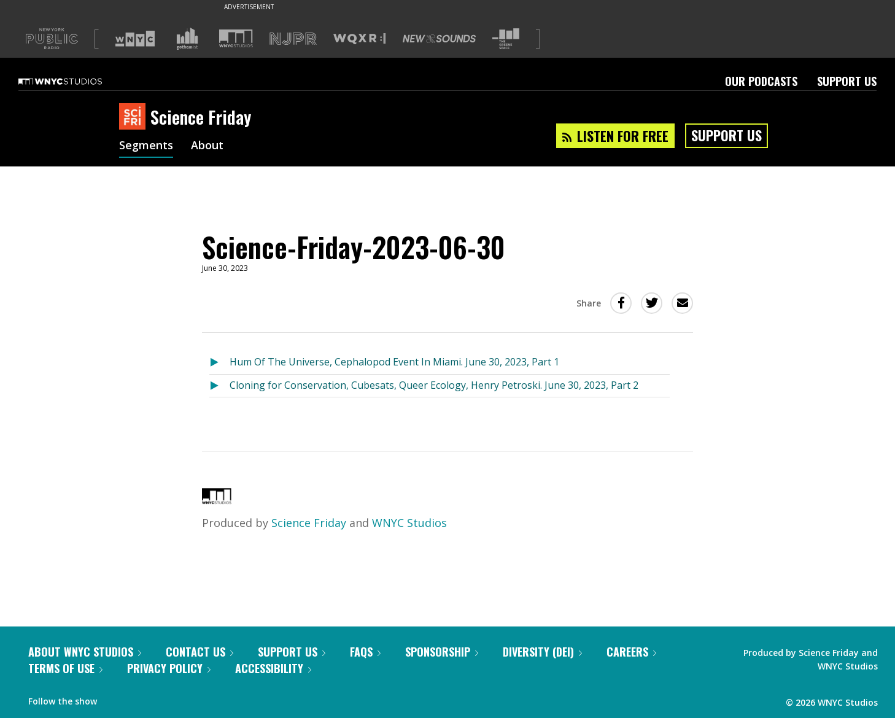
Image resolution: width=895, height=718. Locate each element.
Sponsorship (441, 652)
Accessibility (273, 668)
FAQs (365, 652)
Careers (631, 652)
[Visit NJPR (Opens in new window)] (293, 39)
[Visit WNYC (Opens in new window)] (135, 39)
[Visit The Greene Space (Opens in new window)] (505, 39)
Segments (146, 146)
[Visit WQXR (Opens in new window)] (359, 39)
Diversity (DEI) (542, 652)
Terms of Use (65, 668)
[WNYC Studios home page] (75, 81)
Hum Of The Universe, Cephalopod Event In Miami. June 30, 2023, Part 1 (394, 362)
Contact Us (199, 652)
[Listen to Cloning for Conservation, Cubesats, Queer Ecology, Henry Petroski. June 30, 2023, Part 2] (219, 386)
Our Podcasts (761, 81)
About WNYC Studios (84, 652)
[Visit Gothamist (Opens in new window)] (187, 39)
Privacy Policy (169, 668)
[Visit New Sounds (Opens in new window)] (439, 38)
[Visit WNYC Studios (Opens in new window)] (236, 38)
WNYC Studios (409, 522)
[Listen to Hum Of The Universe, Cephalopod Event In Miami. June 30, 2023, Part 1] (219, 362)
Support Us (847, 81)
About (207, 146)
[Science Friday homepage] (134, 117)
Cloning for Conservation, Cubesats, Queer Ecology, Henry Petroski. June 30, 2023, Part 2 (434, 385)
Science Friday (308, 522)
